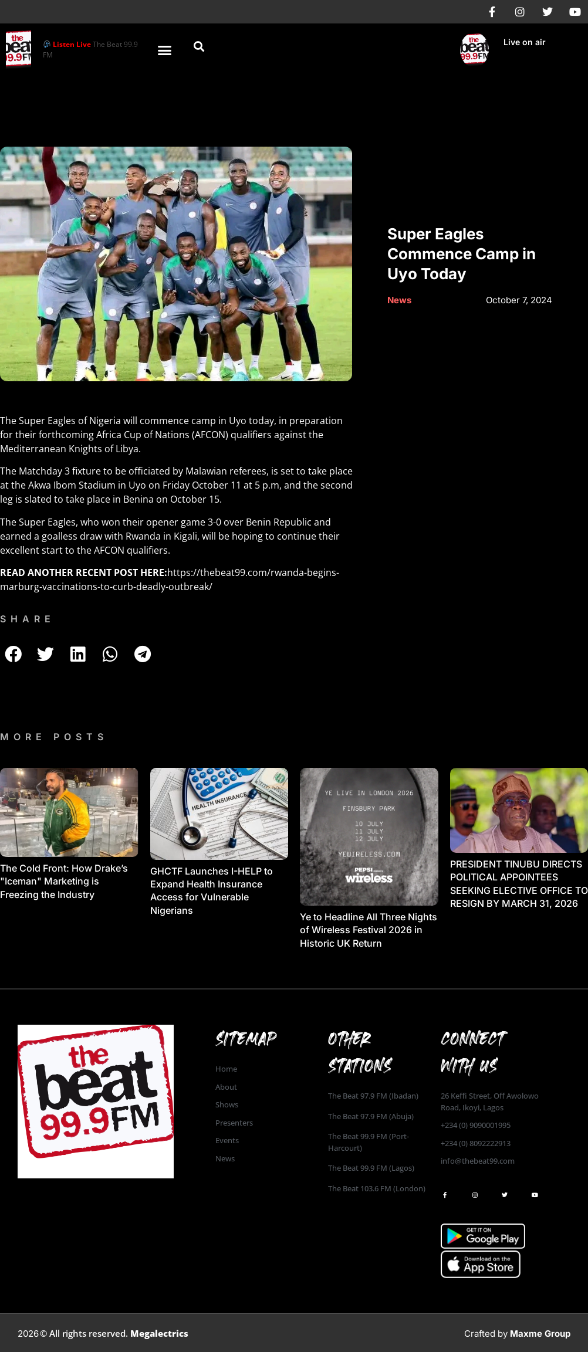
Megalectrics (159, 1333)
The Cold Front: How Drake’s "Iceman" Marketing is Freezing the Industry (64, 881)
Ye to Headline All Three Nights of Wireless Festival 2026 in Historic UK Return (368, 930)
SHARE (27, 619)
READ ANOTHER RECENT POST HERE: (83, 572)
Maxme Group (540, 1333)
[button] (165, 50)
